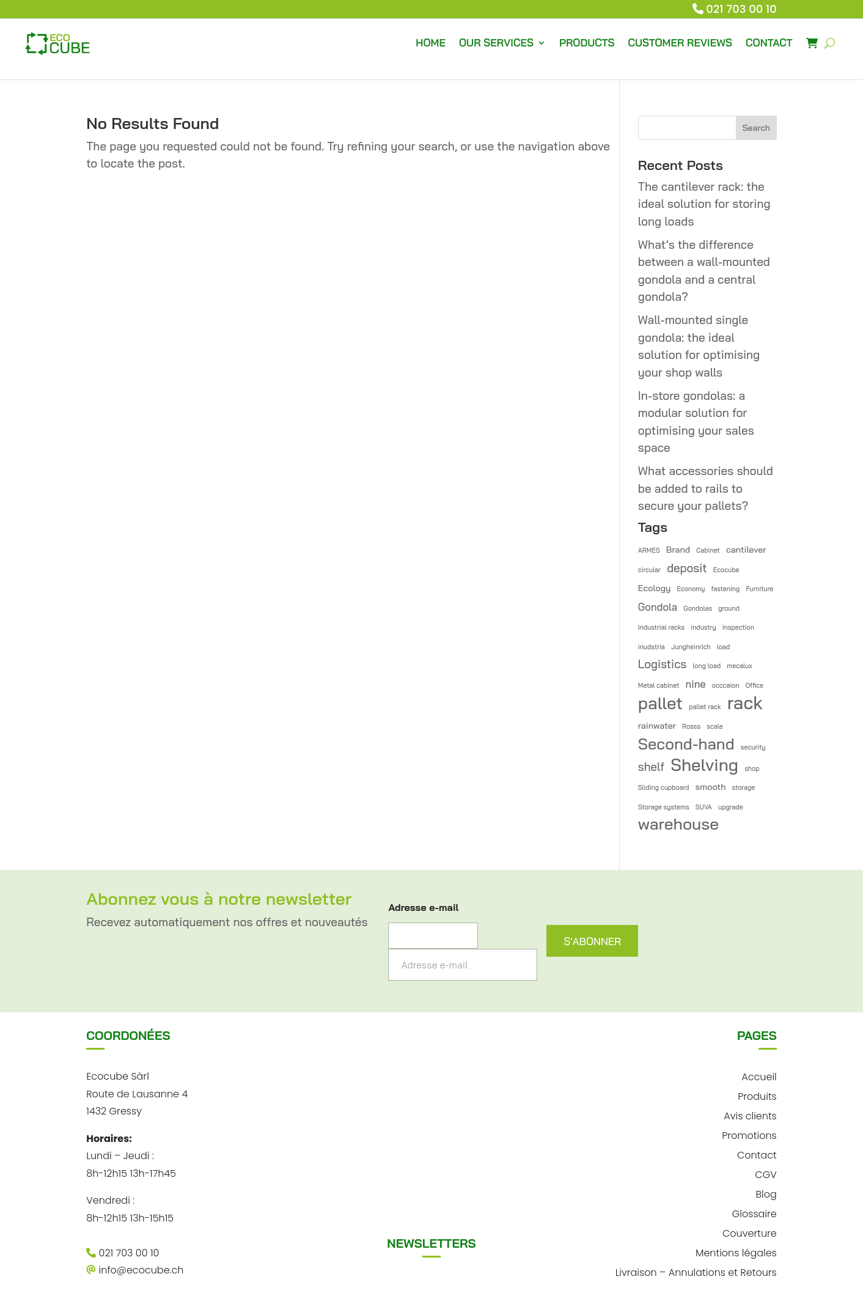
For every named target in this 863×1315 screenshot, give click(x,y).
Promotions (749, 1134)
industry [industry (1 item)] (703, 627)
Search (756, 127)
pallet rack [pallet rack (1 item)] (705, 706)
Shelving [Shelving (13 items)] (704, 765)
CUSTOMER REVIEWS (680, 42)
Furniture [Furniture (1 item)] (759, 588)
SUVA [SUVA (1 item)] (704, 807)
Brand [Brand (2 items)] (678, 549)
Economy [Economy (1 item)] (691, 588)
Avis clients (750, 1115)
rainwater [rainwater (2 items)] (657, 725)
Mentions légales (736, 1252)
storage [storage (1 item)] (743, 787)
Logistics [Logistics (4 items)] (662, 664)
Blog (765, 1193)
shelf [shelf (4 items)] (651, 766)
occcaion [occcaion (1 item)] (726, 685)
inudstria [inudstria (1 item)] (651, 647)
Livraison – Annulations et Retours (696, 1271)
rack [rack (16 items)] (745, 703)
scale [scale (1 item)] (714, 726)
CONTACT (769, 42)
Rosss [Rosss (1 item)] (691, 726)
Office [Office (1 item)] (754, 685)
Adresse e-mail (423, 907)
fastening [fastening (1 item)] (725, 588)
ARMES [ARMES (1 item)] (649, 550)
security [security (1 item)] (753, 747)
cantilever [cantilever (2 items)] (746, 549)
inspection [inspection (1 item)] (738, 627)
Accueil (758, 1075)
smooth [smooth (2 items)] (711, 786)
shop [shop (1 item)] (751, 768)
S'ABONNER (592, 941)
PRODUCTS (586, 42)
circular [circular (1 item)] (649, 569)
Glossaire (754, 1212)
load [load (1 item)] (723, 647)
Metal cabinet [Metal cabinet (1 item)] (659, 685)
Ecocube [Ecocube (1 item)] (726, 569)
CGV (765, 1173)
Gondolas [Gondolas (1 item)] (697, 608)
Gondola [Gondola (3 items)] (657, 606)
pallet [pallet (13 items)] (660, 703)
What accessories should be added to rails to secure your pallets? (705, 488)
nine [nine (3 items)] (696, 683)
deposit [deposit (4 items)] (687, 568)
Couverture (749, 1232)
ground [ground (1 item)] (729, 608)
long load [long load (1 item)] (706, 665)
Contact (757, 1154)
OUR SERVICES (496, 42)
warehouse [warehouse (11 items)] (678, 824)
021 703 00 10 (741, 9)
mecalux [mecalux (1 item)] (739, 665)
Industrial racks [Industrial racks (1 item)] (661, 627)
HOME (431, 42)
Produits (757, 1095)
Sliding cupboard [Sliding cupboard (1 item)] (663, 787)
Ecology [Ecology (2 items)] (654, 588)
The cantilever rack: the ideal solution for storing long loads (704, 204)
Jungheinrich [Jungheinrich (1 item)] (691, 647)
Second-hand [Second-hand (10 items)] (686, 744)
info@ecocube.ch (134, 1270)
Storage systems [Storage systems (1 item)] (663, 807)
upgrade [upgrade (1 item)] (730, 807)
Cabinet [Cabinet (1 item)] (708, 550)
